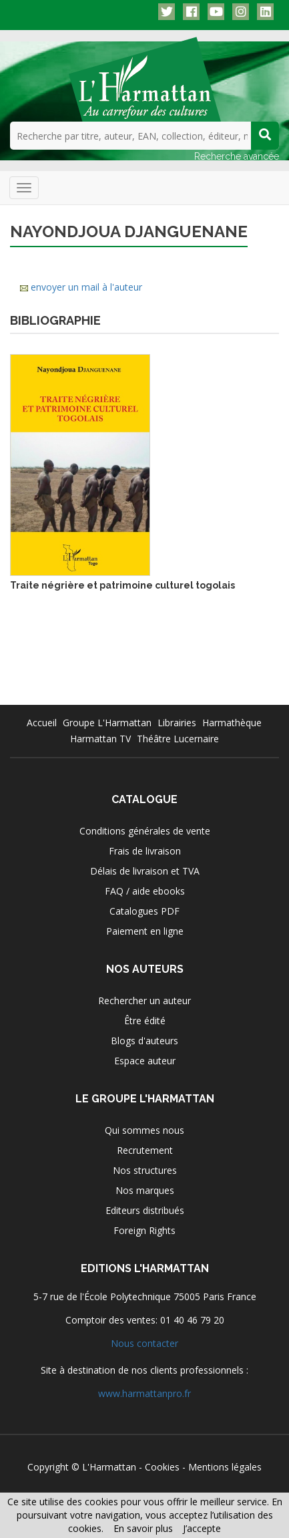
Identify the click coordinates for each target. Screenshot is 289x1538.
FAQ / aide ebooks (145, 891)
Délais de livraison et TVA (145, 871)
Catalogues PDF (144, 911)
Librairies (177, 722)
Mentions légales (225, 1466)
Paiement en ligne (145, 931)
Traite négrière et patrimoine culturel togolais (122, 585)
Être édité (145, 1020)
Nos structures (145, 1170)
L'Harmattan (109, 1466)
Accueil (42, 722)
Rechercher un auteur (144, 1000)
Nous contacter (144, 1343)
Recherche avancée (236, 156)
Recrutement (145, 1150)
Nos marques (144, 1190)
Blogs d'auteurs (144, 1040)
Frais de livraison (145, 850)
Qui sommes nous (144, 1130)
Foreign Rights (144, 1230)
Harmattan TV (100, 738)
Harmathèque (232, 722)
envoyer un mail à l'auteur (86, 287)
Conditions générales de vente (144, 830)
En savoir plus (143, 1528)
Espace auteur (145, 1060)
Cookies (162, 1466)
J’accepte (202, 1528)
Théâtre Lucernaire (178, 738)
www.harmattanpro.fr (144, 1393)
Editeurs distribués (144, 1210)
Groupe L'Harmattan (107, 722)
